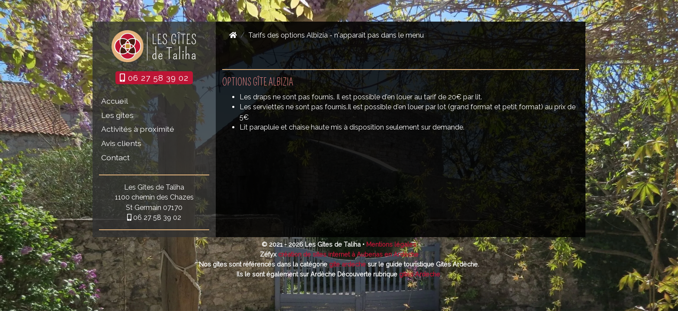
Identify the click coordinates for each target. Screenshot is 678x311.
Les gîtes (117, 115)
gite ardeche (347, 264)
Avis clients (121, 143)
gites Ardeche (419, 274)
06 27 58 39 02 (154, 78)
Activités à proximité (137, 128)
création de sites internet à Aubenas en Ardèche (348, 254)
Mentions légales (391, 244)
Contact (115, 157)
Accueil (114, 100)
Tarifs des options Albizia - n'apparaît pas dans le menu (336, 35)
